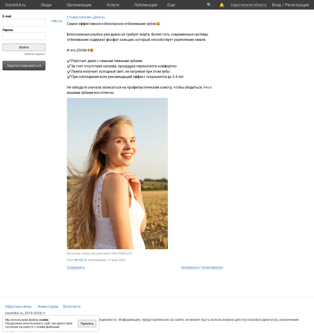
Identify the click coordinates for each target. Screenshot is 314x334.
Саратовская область (249, 5)
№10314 (81, 260)
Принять (87, 323)
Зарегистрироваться (24, 66)
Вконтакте (72, 306)
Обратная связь (18, 306)
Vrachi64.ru (15, 5)
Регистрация (297, 5)
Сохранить (76, 267)
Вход (276, 5)
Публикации (145, 5)
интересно (189, 267)
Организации (79, 5)
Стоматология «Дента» (86, 17)
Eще (171, 5)
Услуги (113, 5)
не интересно (212, 267)
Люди (46, 5)
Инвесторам (48, 306)
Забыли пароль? (34, 54)
